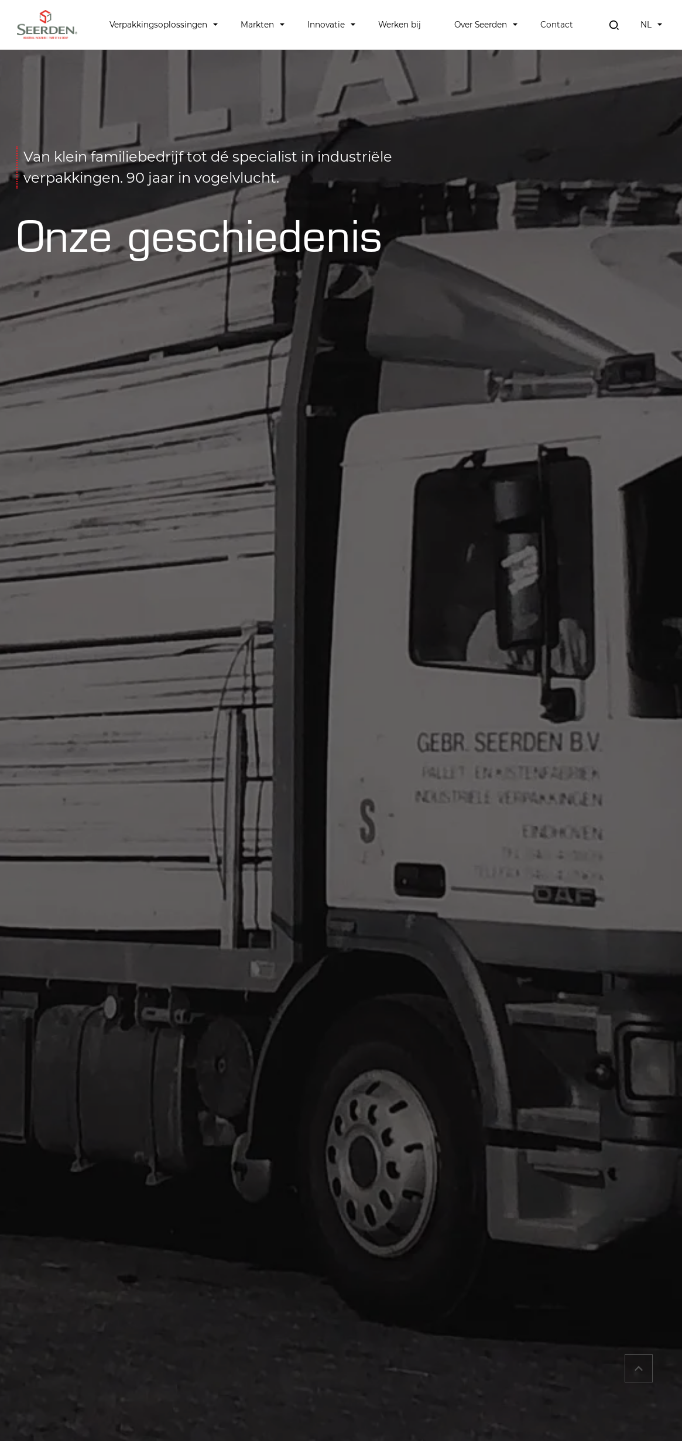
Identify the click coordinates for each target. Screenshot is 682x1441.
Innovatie (326, 24)
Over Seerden (480, 24)
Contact (556, 24)
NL (646, 24)
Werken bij (399, 24)
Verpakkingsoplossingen (158, 24)
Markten (257, 24)
